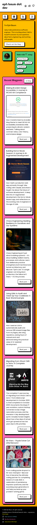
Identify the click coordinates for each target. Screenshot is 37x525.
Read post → (24, 139)
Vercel (20, 71)
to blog (28, 81)
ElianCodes (5, 514)
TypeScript (21, 67)
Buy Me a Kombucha (10, 519)
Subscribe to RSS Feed (11, 521)
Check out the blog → (14, 44)
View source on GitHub (11, 516)
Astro (19, 63)
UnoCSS (28, 63)
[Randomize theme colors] (33, 5)
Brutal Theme (22, 59)
